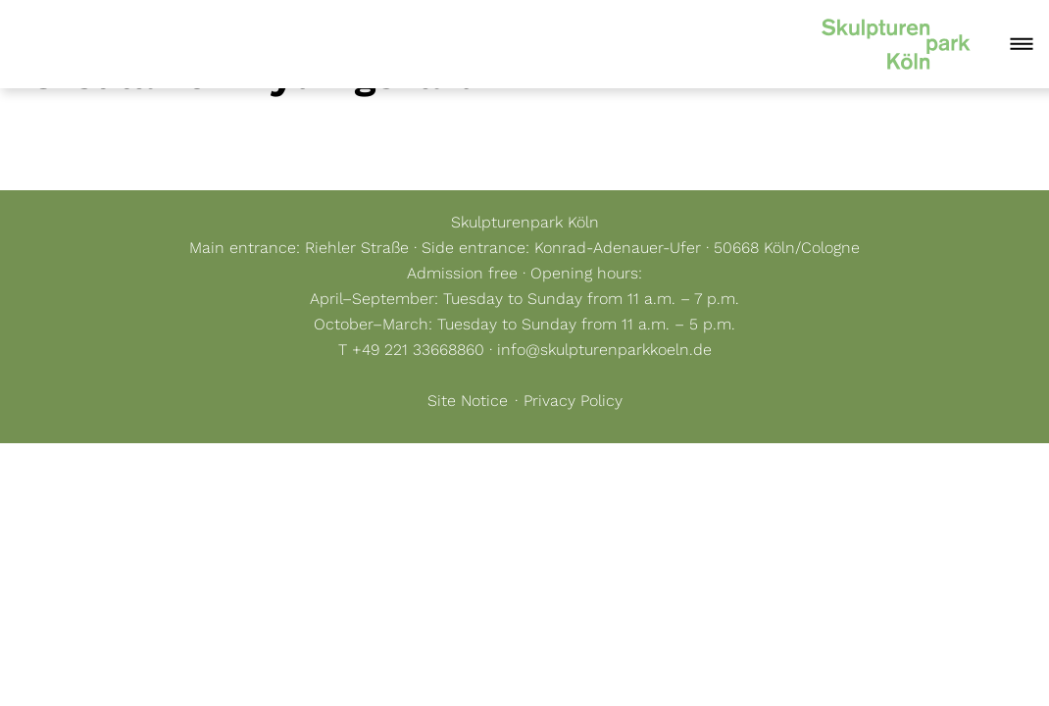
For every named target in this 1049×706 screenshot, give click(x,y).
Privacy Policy (573, 400)
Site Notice (467, 400)
